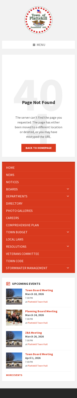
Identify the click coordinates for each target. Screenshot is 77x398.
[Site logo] (38, 33)
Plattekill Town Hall (38, 301)
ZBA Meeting (33, 332)
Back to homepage (39, 148)
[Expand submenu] (68, 189)
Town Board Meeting (39, 290)
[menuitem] (38, 167)
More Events (14, 375)
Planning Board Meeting (41, 311)
